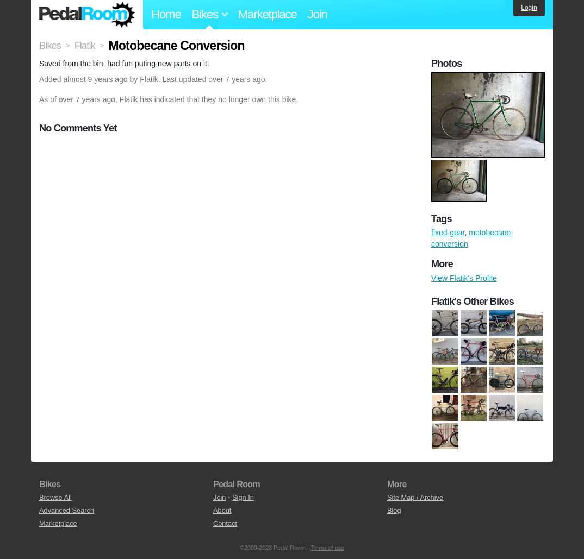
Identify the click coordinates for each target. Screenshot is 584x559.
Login (529, 7)
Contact (225, 523)
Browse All (55, 497)
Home (166, 14)
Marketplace (267, 14)
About (222, 510)
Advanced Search (66, 510)
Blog (394, 510)
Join (317, 14)
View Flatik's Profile (464, 278)
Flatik (149, 79)
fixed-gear (447, 232)
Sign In (243, 497)
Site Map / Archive (415, 497)
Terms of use (327, 547)
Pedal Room (87, 15)
